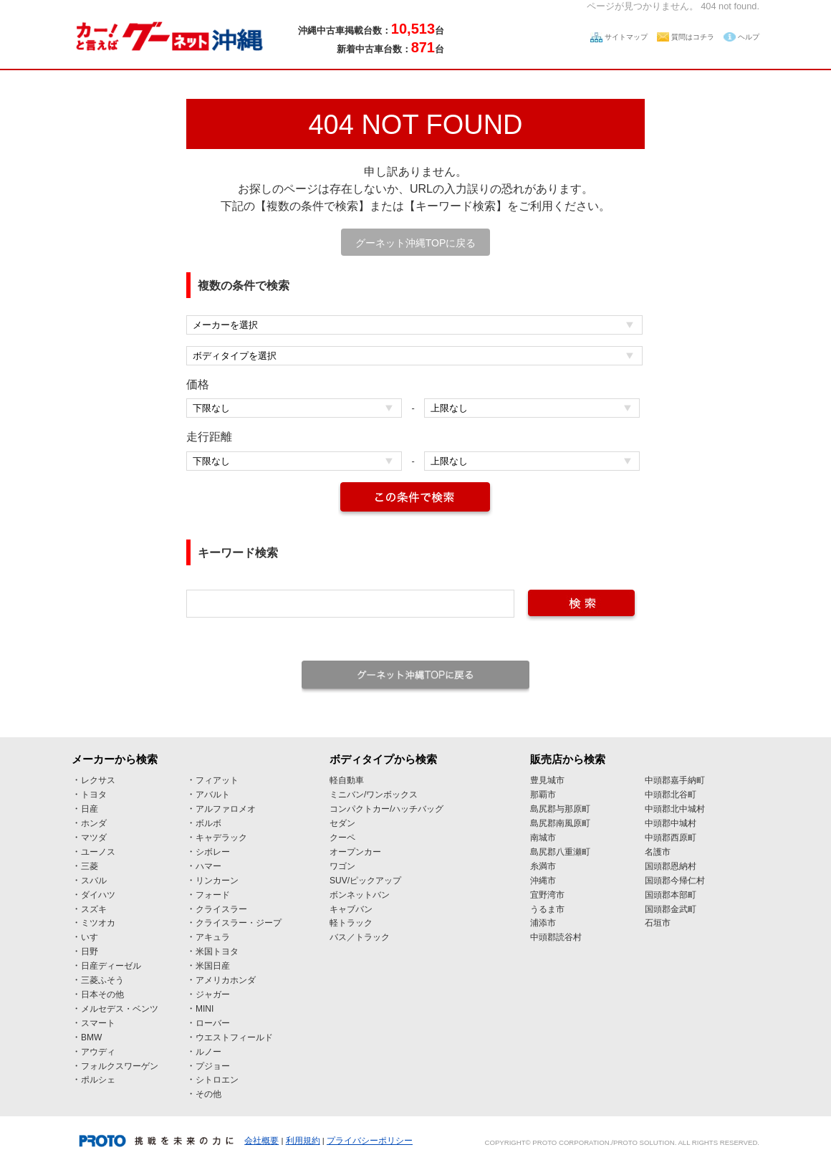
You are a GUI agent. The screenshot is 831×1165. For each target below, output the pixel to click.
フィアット (217, 780)
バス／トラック (360, 937)
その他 (208, 1094)
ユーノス (98, 852)
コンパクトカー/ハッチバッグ (386, 809)
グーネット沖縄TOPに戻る (415, 243)
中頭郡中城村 (670, 823)
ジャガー (213, 994)
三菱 (89, 866)
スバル (94, 881)
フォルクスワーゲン (119, 1066)
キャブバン (351, 909)
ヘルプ (748, 37)
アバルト (213, 795)
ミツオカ (98, 923)
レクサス (98, 780)
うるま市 (547, 909)
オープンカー (355, 852)
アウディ (98, 1052)
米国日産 (213, 966)
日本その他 (102, 994)
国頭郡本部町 (670, 895)
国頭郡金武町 (670, 909)
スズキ (94, 909)
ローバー (213, 1023)
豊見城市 (547, 780)
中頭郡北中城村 (675, 809)
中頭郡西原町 (670, 838)
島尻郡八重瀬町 (560, 852)
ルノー (208, 1052)
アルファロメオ (226, 809)
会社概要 (261, 1140)
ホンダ (94, 823)
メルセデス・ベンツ (119, 1009)
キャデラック (221, 838)
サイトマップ (626, 37)
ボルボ (208, 823)
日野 (89, 951)
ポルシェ (98, 1080)
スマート (98, 1023)
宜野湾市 (547, 895)
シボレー (213, 852)
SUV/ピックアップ (365, 881)
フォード (213, 895)
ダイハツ (98, 895)
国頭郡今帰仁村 (675, 881)
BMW (91, 1037)
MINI (204, 1009)
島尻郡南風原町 (560, 823)
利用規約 (303, 1140)
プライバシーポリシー (370, 1140)
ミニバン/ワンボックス (374, 795)
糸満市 (543, 866)
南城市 (543, 838)
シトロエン (217, 1080)
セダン (342, 823)
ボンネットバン (360, 895)
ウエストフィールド (234, 1037)
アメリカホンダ (226, 980)
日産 (89, 809)
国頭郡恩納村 (670, 866)
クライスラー (221, 909)
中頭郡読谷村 (556, 937)
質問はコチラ (692, 37)
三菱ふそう (102, 980)
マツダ (94, 838)
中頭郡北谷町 (670, 795)
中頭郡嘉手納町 (675, 780)
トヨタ (94, 795)
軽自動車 (347, 780)
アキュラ (213, 937)
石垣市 (658, 923)
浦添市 (543, 923)
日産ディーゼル (111, 966)
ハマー (208, 866)
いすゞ (94, 937)
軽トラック (351, 923)
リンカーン (217, 881)
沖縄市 (543, 881)
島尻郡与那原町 (560, 809)
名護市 (658, 852)
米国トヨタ (217, 951)
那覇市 (543, 795)
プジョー (213, 1066)
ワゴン (342, 866)
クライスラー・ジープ (239, 923)
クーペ (342, 838)
